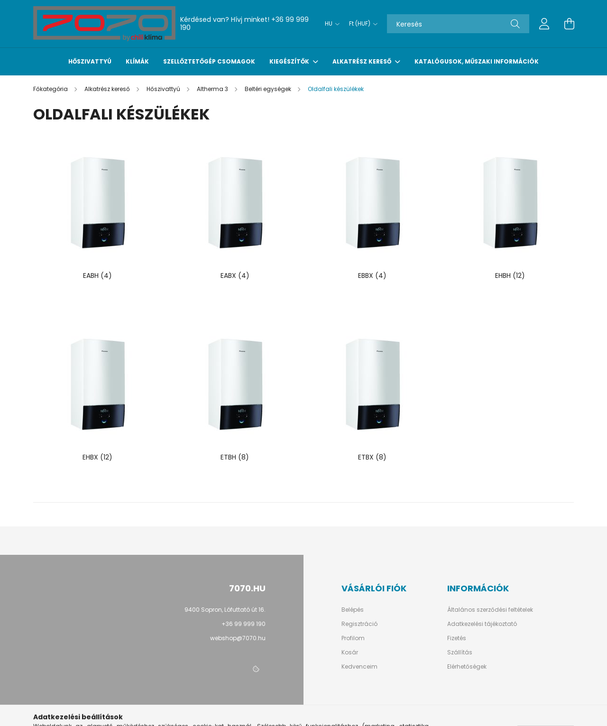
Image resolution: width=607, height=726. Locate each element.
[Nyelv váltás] (330, 23)
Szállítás (459, 652)
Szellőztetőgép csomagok (209, 61)
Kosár (349, 652)
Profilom (353, 638)
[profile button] (544, 23)
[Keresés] (458, 23)
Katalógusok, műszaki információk (476, 61)
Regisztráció (359, 624)
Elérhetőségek (467, 666)
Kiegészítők (290, 61)
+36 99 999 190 (243, 624)
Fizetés (456, 638)
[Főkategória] (51, 89)
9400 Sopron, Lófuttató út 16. (225, 610)
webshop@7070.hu (238, 638)
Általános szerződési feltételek (490, 610)
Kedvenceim (359, 666)
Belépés (352, 610)
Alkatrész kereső (362, 61)
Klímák (137, 61)
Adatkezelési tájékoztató (482, 624)
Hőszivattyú (89, 61)
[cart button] (569, 23)
